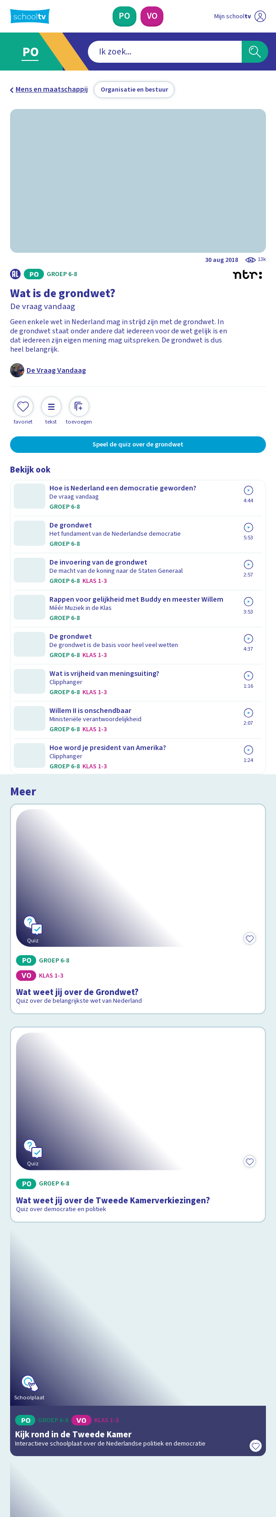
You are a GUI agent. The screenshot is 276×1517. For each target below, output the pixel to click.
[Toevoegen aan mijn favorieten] (23, 409)
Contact (25, 1267)
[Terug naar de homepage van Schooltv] (30, 16)
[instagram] (35, 1442)
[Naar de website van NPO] (259, 16)
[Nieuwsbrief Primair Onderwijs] (90, 1372)
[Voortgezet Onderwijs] (152, 16)
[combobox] (124, 52)
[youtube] (75, 1442)
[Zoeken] (255, 52)
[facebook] (15, 1442)
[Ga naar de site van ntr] (231, 1465)
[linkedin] (55, 1442)
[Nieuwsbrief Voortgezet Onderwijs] (185, 1372)
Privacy (24, 1305)
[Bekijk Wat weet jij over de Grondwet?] (138, 564)
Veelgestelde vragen (51, 1280)
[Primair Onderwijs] (124, 16)
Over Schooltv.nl (42, 1293)
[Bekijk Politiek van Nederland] (138, 1039)
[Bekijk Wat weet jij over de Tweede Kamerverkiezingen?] (138, 719)
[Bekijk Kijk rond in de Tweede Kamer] (138, 877)
